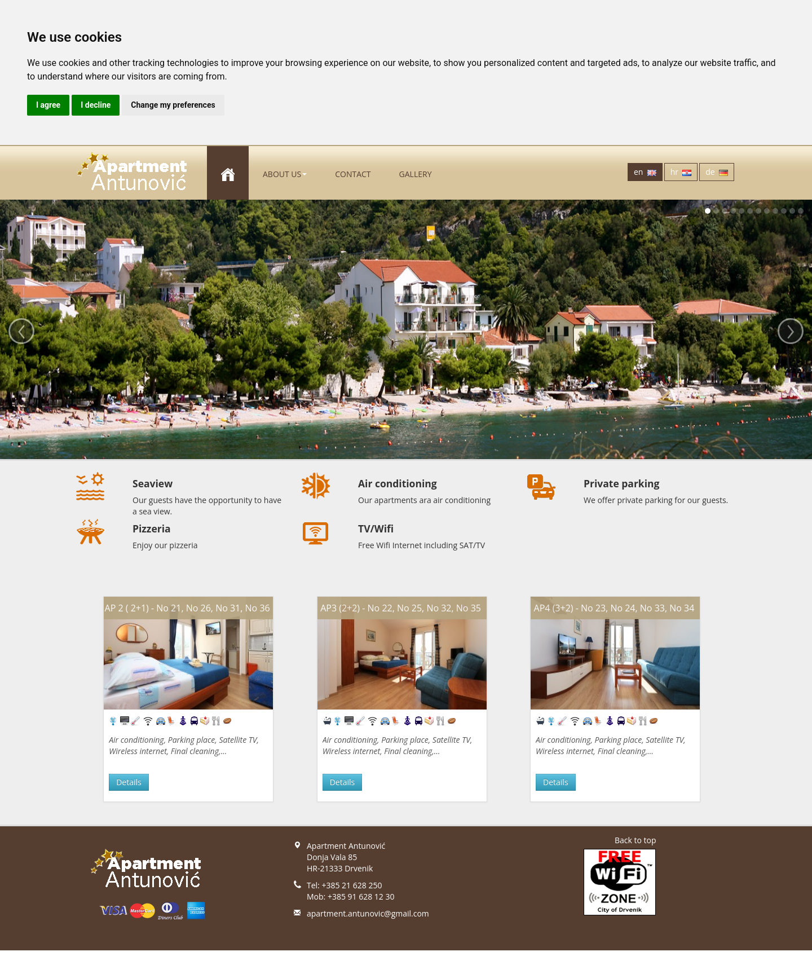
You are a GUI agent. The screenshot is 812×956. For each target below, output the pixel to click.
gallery (415, 174)
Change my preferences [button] (173, 104)
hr (681, 171)
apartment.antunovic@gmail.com (368, 913)
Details (129, 782)
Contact (352, 174)
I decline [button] (96, 104)
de (716, 171)
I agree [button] (48, 104)
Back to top (635, 840)
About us (285, 174)
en (645, 171)
